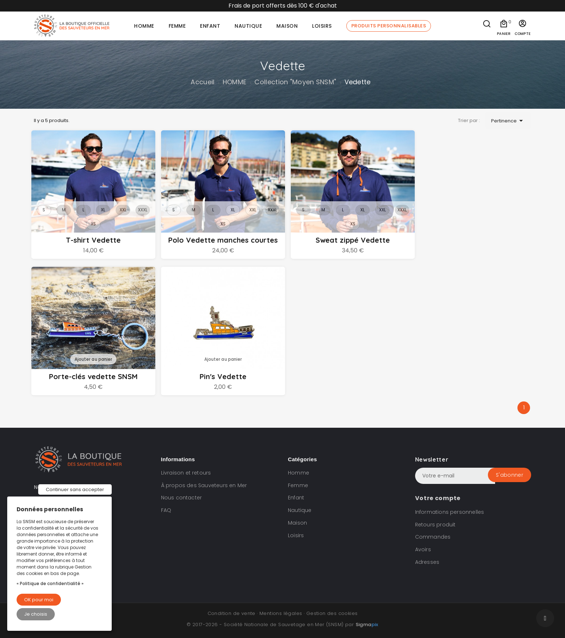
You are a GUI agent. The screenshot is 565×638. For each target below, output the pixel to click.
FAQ (166, 510)
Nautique (300, 510)
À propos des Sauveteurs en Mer (204, 485)
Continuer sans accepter (75, 489)
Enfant (296, 498)
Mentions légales (280, 613)
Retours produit (435, 524)
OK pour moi (38, 600)
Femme (298, 485)
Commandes (433, 537)
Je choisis (35, 614)
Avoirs (423, 549)
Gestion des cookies (332, 613)
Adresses (427, 562)
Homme (298, 472)
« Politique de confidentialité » (50, 583)
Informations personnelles (449, 512)
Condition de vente (231, 613)
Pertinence (508, 121)
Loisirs (296, 535)
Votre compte (438, 498)
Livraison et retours (186, 472)
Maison (297, 522)
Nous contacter (181, 498)
